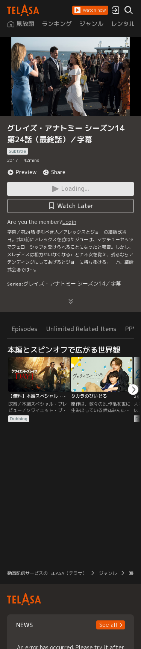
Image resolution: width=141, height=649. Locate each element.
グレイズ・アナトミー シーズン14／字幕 (72, 283)
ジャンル (108, 573)
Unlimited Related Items (81, 329)
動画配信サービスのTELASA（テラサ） (47, 573)
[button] (90, 10)
